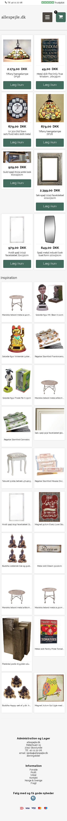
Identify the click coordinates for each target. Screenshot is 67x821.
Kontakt (33, 777)
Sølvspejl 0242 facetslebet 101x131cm (50, 196)
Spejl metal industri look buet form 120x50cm (50, 254)
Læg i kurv (17, 85)
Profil (33, 772)
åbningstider (33, 755)
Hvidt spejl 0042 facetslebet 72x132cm (17, 254)
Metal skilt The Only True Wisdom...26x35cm (50, 75)
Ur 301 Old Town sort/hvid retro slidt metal (17, 132)
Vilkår (33, 775)
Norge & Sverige (33, 780)
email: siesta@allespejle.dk (33, 753)
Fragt (33, 783)
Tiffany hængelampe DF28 (50, 132)
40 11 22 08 (16, 2)
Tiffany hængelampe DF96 (17, 75)
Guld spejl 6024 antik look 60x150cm (17, 173)
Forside (34, 769)
